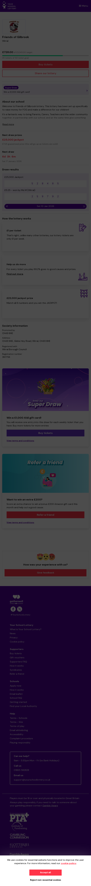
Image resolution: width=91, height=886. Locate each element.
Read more (8, 124)
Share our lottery (45, 73)
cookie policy (68, 863)
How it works (17, 665)
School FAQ (16, 697)
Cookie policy (17, 641)
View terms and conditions (20, 440)
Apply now (15, 685)
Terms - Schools (18, 718)
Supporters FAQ (18, 661)
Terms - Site (16, 722)
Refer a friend (45, 515)
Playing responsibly (20, 742)
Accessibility (16, 734)
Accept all (45, 872)
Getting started (18, 702)
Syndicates (16, 669)
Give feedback (45, 572)
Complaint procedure (21, 738)
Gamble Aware (50, 805)
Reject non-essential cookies (45, 880)
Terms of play (17, 726)
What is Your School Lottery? (25, 629)
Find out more (15, 274)
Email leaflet (16, 693)
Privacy (14, 637)
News (13, 633)
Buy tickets (46, 64)
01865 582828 (21, 770)
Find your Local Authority (23, 706)
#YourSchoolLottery (20, 615)
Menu (83, 5)
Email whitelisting (19, 730)
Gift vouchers (17, 657)
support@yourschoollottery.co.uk (32, 779)
